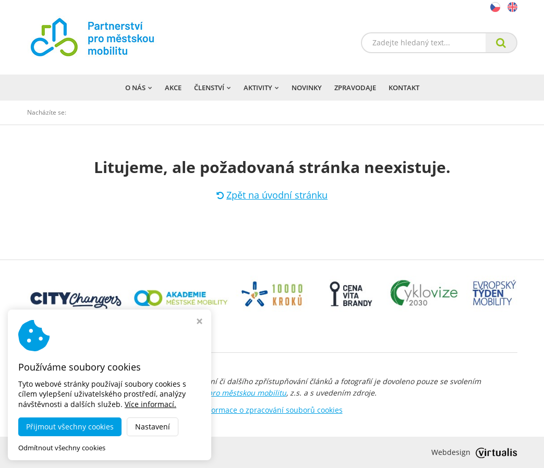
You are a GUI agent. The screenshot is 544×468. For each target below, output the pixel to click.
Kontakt (404, 87)
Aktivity (261, 87)
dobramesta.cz (117, 452)
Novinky (307, 87)
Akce (173, 87)
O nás (138, 87)
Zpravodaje (355, 87)
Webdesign (474, 452)
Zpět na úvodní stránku (272, 195)
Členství (212, 87)
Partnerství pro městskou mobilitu (226, 393)
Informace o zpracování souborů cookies (272, 410)
